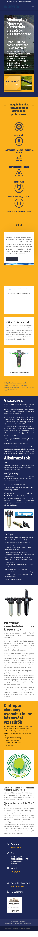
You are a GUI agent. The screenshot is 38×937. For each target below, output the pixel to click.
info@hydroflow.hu (17, 872)
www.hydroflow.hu (17, 886)
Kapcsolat (12, 258)
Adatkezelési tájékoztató (13, 923)
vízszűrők (29, 726)
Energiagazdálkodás (18, 921)
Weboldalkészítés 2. (26, 929)
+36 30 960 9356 (13, 1)
